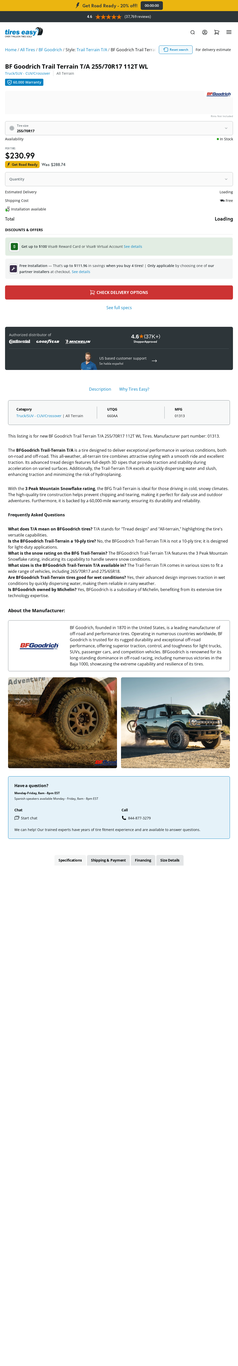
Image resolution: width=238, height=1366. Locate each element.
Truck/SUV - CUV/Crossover (27, 73)
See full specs (119, 307)
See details (133, 246)
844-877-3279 (136, 817)
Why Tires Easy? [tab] (134, 389)
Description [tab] (100, 389)
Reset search (175, 49)
